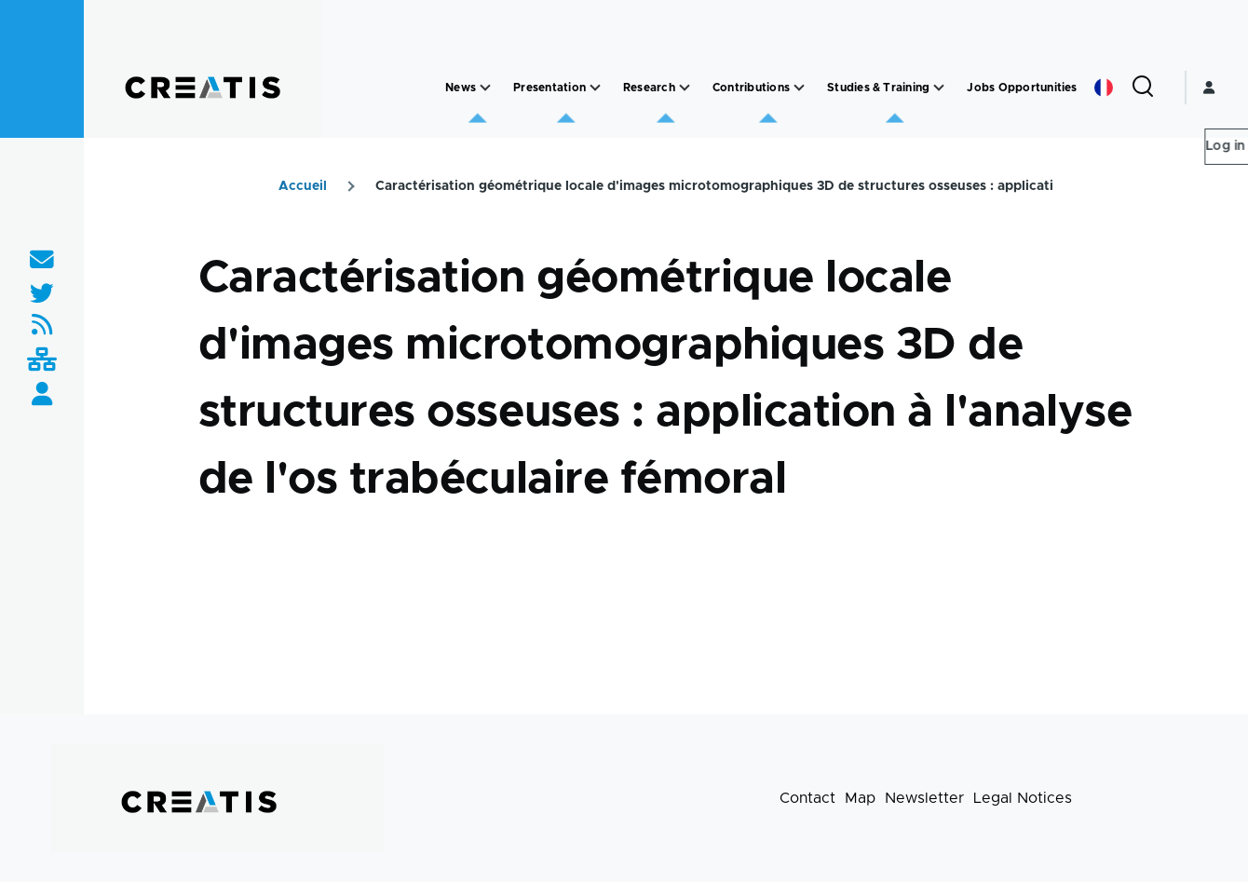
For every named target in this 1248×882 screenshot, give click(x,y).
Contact (807, 798)
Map (860, 798)
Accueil (302, 186)
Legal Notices (1022, 798)
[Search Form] (1143, 87)
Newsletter (924, 798)
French (1103, 87)
